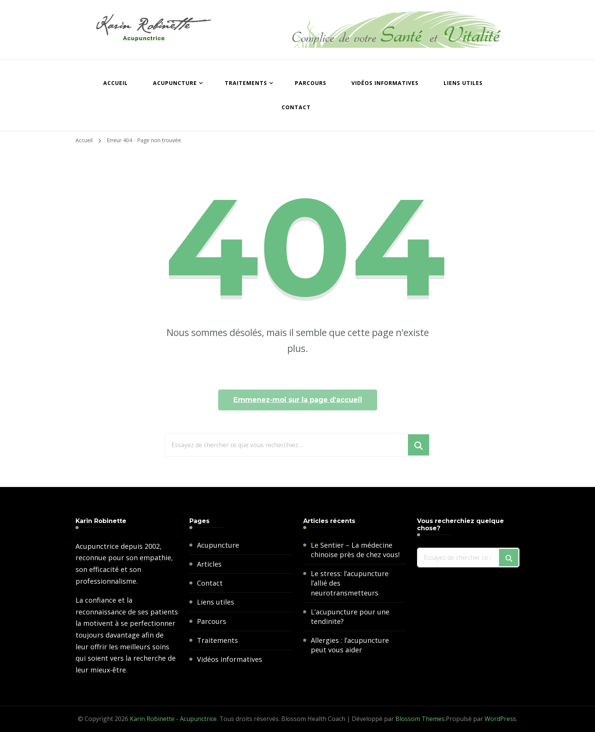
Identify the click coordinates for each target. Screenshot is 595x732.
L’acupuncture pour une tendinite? (350, 616)
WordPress (500, 719)
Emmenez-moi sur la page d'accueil (297, 400)
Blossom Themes (420, 719)
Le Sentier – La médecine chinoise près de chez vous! (355, 549)
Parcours (310, 82)
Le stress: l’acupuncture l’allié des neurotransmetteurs (350, 583)
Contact (296, 107)
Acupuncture (175, 82)
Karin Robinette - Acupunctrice (173, 719)
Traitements (246, 82)
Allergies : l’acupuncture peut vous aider (350, 645)
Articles (209, 564)
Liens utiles (463, 82)
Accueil (115, 82)
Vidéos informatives (385, 82)
